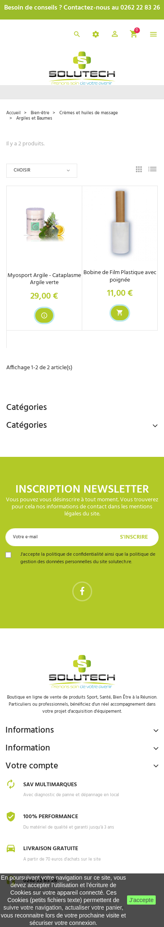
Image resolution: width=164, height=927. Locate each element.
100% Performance (50, 816)
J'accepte (141, 900)
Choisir (22, 170)
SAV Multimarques (50, 784)
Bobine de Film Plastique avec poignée (120, 276)
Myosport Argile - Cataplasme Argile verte (44, 279)
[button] (114, 35)
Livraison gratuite (50, 848)
